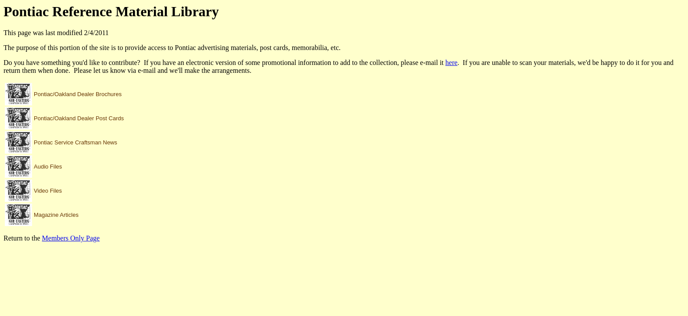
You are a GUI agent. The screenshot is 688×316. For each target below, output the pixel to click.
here (451, 62)
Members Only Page (71, 238)
